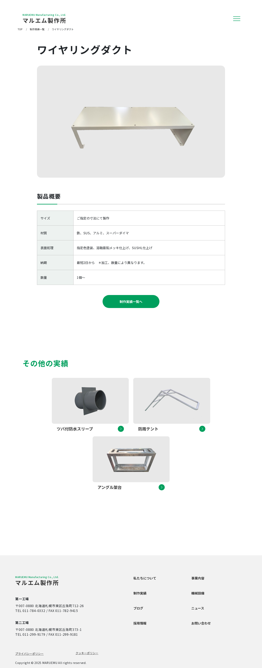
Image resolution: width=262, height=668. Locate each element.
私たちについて (144, 578)
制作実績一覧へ (131, 301)
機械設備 (197, 593)
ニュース (197, 608)
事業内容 (197, 578)
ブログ (138, 608)
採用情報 (139, 623)
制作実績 (139, 593)
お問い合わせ (201, 623)
